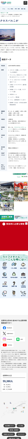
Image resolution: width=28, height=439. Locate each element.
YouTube (7, 345)
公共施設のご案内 (18, 14)
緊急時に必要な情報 (14, 236)
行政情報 (10, 14)
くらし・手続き (10, 8)
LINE (19, 339)
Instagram (7, 339)
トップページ (4, 14)
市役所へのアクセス (8, 434)
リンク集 (21, 425)
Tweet (18, 177)
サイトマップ (21, 434)
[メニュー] (25, 3)
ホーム (4, 8)
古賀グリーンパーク (6, 16)
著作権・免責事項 (14, 430)
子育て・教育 (17, 8)
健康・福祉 (23, 8)
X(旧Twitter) (8, 333)
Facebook (7, 328)
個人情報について (9, 425)
